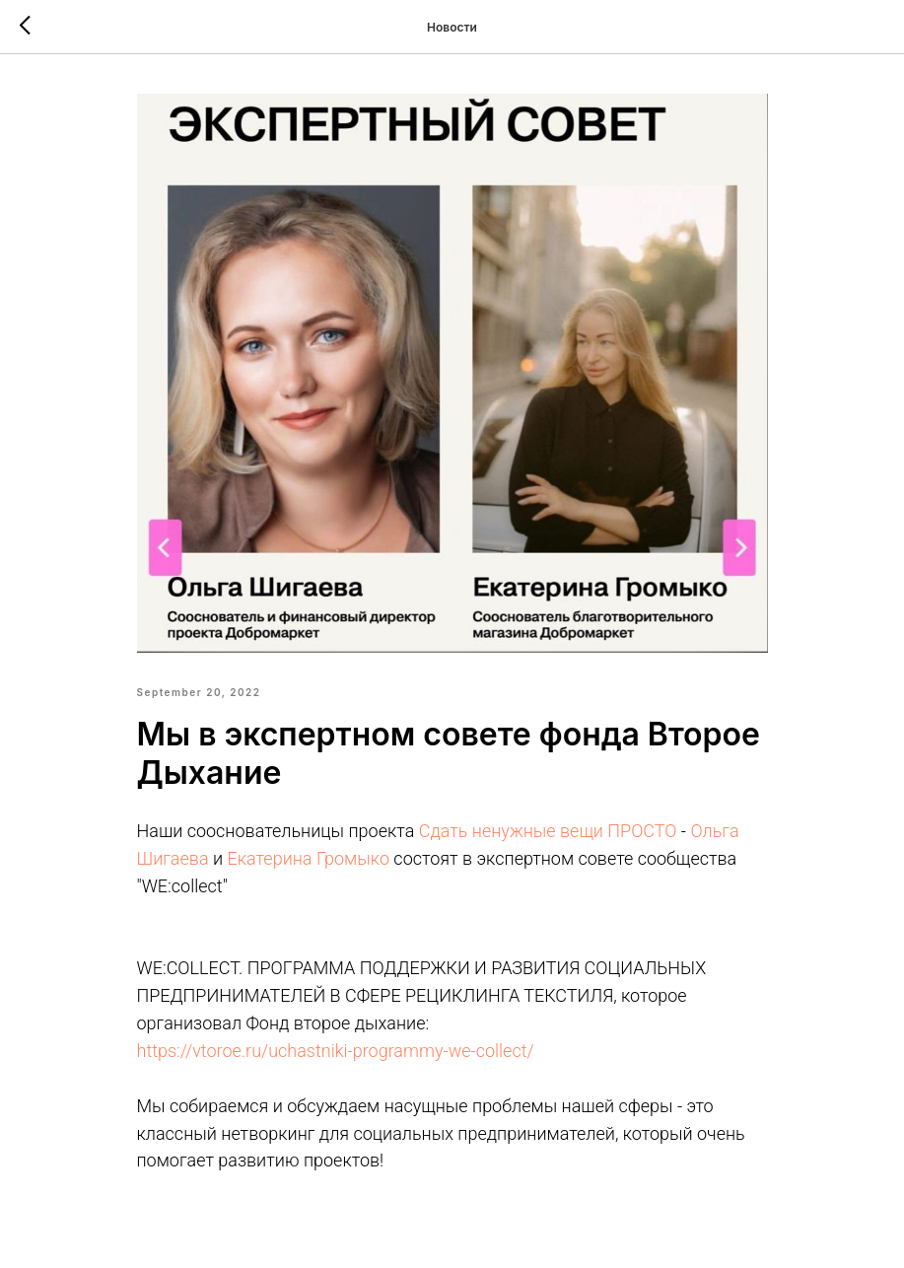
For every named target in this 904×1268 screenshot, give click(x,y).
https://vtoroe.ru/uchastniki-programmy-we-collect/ (335, 1050)
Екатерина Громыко (308, 858)
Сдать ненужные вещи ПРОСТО (548, 830)
